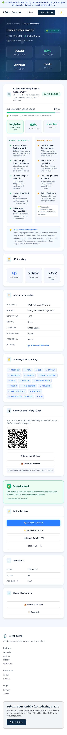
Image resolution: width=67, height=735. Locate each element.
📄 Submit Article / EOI (33, 538)
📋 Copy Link (33, 612)
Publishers (7, 663)
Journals (17, 24)
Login (31, 12)
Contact (6, 678)
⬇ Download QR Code (30, 457)
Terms (6, 693)
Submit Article (16, 722)
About (5, 675)
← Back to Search (33, 546)
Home (8, 24)
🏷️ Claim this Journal (33, 523)
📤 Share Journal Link (30, 464)
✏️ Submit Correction (33, 530)
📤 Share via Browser (33, 604)
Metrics (6, 660)
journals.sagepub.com (38, 347)
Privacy (6, 690)
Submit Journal (46, 12)
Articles (6, 656)
